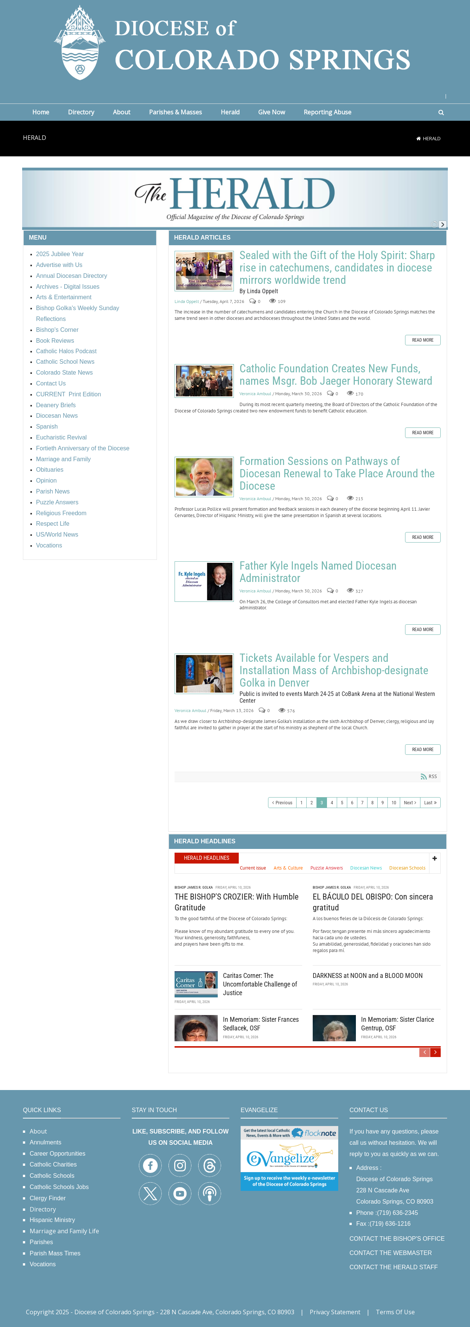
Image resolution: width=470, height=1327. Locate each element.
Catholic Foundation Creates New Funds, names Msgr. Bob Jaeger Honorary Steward (204, 380)
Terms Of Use (395, 1312)
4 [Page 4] (332, 802)
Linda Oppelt (187, 301)
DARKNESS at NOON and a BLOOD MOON (368, 975)
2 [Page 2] (311, 802)
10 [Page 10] (394, 802)
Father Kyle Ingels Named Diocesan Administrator (204, 581)
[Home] (418, 138)
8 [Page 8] (372, 802)
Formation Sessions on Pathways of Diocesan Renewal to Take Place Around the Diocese (204, 477)
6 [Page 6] (352, 802)
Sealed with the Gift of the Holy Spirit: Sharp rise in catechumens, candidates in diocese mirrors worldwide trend (204, 271)
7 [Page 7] (362, 802)
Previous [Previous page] (284, 802)
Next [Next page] (408, 802)
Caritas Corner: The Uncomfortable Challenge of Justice (260, 983)
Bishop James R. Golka (194, 887)
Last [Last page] (428, 802)
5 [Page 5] (342, 802)
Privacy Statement (335, 1312)
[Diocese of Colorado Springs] (235, 42)
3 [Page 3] (322, 802)
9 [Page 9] (382, 802)
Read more (423, 340)
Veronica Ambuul (255, 393)
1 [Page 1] (301, 802)
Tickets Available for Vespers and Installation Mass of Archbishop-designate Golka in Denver (204, 674)
